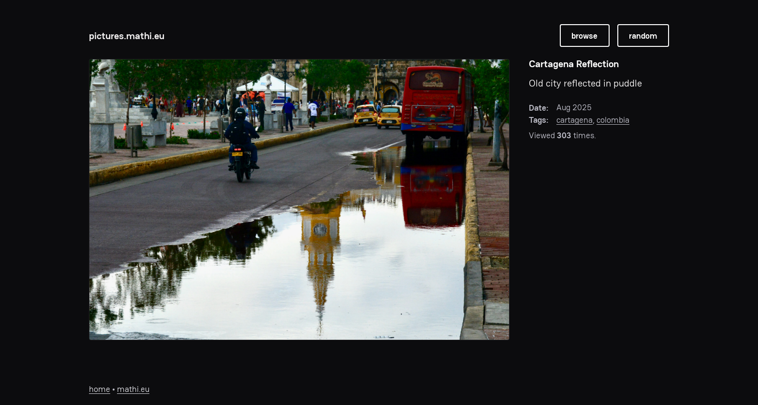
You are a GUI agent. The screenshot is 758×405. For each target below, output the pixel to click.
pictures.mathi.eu (126, 35)
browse (584, 35)
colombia (613, 120)
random (643, 35)
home (99, 389)
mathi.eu (133, 389)
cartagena (574, 120)
